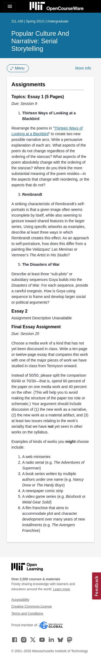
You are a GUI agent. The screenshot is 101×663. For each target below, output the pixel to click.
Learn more (61, 589)
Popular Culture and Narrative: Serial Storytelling (40, 41)
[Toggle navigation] (10, 6)
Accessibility (20, 600)
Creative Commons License (31, 606)
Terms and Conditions (27, 613)
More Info (83, 68)
